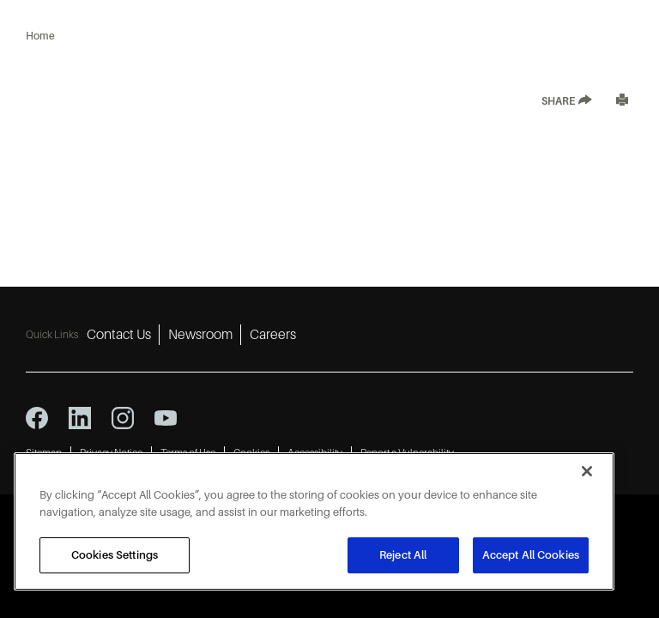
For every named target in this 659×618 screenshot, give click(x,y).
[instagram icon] (123, 418)
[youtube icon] (165, 418)
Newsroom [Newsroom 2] (200, 334)
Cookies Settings (114, 554)
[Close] (587, 471)
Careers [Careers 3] (273, 334)
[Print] (622, 102)
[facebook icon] (37, 418)
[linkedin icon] (80, 418)
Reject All (402, 554)
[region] (314, 521)
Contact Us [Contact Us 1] (119, 334)
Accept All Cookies (530, 554)
